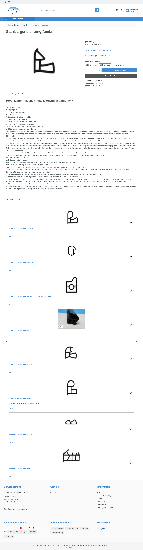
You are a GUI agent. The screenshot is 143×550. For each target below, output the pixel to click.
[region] (43, 61)
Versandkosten (66, 545)
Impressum (101, 502)
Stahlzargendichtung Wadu (20, 330)
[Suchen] (97, 10)
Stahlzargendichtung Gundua (21, 229)
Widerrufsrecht (102, 505)
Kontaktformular (21, 509)
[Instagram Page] (5, 1)
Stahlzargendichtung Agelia (20, 364)
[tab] (11, 94)
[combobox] (67, 10)
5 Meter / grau (105, 65)
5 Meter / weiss (119, 65)
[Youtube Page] (9, 1)
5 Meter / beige (91, 65)
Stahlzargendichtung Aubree (21, 468)
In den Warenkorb (119, 70)
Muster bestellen (111, 76)
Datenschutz (101, 499)
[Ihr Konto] (121, 10)
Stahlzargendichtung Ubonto (21, 262)
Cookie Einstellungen (105, 496)
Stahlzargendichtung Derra (20, 434)
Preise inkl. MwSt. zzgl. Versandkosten (98, 50)
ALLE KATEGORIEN (14, 19)
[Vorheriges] (6, 341)
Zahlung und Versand (105, 508)
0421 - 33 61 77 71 (11, 496)
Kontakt (53, 493)
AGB (98, 493)
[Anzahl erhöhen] (100, 70)
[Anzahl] (93, 70)
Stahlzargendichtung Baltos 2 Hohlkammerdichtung (30, 296)
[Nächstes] (136, 341)
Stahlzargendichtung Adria (20, 398)
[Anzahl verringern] (87, 70)
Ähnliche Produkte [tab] (13, 199)
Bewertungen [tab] (22, 94)
